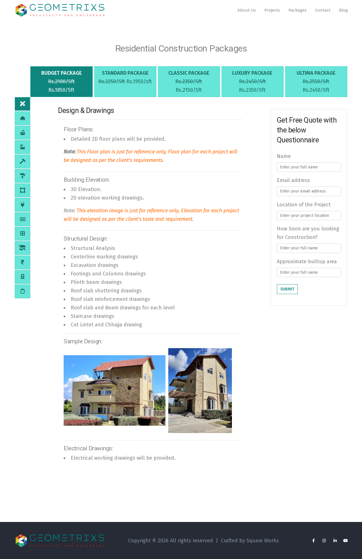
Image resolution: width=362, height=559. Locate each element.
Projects (272, 11)
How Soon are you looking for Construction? (308, 235)
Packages (297, 11)
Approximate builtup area (307, 264)
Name (284, 159)
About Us (247, 11)
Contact (323, 11)
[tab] (61, 84)
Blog (343, 11)
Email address (293, 183)
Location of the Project (304, 207)
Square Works (262, 540)
